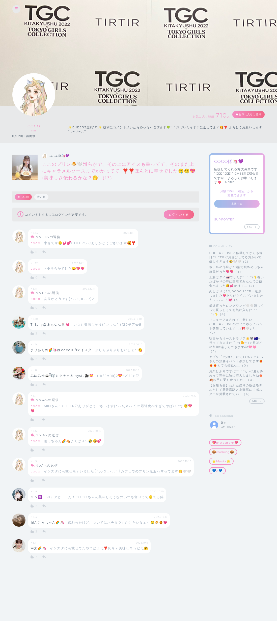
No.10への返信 (48, 238)
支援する (237, 203)
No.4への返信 (47, 401)
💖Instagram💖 (225, 442)
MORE (230, 182)
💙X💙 (217, 470)
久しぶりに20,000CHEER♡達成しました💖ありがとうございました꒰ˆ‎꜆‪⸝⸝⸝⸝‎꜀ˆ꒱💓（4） (236, 295)
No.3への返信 (47, 436)
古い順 (42, 197)
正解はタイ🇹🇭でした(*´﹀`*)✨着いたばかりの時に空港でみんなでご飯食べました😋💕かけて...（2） (236, 281)
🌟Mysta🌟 (221, 461)
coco (34, 125)
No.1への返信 (47, 466)
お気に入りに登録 (246, 115)
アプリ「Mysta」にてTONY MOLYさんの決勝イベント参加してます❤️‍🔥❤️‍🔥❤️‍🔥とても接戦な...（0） (236, 361)
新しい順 (23, 197)
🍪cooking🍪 (223, 452)
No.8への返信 (47, 294)
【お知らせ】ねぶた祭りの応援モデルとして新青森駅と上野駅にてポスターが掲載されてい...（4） (235, 389)
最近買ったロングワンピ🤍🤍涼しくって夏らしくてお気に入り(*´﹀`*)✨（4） (236, 310)
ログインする (175, 215)
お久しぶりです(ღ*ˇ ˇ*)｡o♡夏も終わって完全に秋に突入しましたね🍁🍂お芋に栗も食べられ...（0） (236, 375)
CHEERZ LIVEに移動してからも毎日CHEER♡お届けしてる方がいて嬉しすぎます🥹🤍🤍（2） (236, 257)
